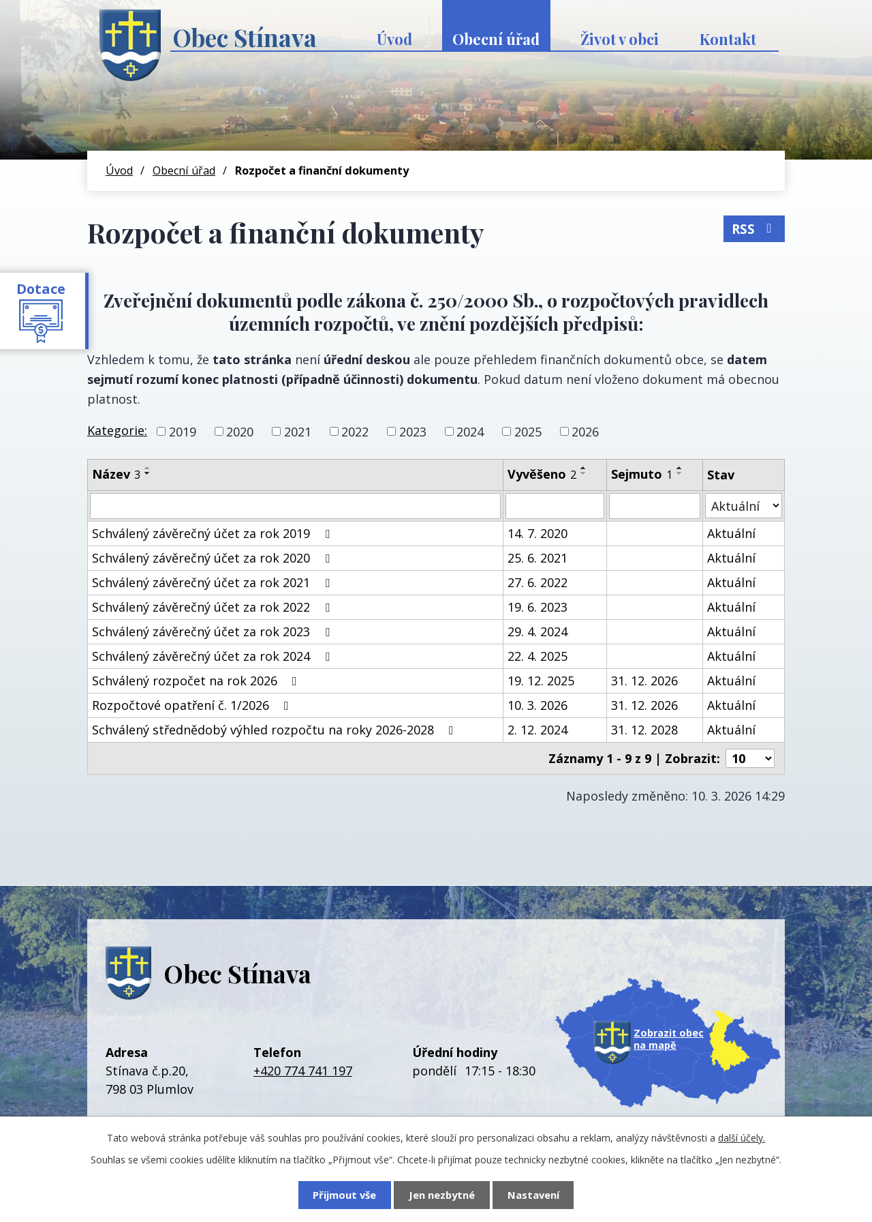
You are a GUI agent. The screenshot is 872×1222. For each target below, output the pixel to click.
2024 (470, 431)
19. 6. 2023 (537, 607)
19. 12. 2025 (541, 680)
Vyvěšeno (542, 474)
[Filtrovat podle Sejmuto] (654, 506)
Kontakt (728, 39)
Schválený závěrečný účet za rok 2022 (213, 607)
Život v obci (619, 39)
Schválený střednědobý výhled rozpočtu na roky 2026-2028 (275, 729)
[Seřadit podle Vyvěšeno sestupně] (583, 473)
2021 (297, 431)
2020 (239, 431)
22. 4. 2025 (537, 656)
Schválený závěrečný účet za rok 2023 (213, 631)
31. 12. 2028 (644, 729)
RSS (754, 228)
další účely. (741, 1137)
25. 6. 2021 (537, 558)
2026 (585, 431)
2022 (355, 431)
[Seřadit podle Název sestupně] (147, 473)
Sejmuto (641, 474)
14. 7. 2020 (537, 533)
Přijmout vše (344, 1195)
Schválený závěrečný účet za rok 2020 (213, 558)
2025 (528, 431)
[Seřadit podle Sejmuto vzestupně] (679, 468)
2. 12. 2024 (537, 729)
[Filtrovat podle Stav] (744, 505)
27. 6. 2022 (537, 582)
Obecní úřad (496, 39)
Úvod (394, 39)
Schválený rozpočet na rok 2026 (197, 680)
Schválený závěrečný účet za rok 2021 (213, 582)
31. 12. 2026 (644, 680)
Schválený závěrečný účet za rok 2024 (213, 656)
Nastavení (533, 1195)
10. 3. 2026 (537, 705)
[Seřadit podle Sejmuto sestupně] (679, 473)
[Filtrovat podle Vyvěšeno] (555, 506)
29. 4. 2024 (537, 631)
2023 (412, 431)
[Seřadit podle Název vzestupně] (147, 468)
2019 (182, 431)
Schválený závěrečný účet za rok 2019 (213, 533)
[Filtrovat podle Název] (295, 506)
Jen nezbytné (442, 1195)
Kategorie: (117, 430)
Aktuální (731, 533)
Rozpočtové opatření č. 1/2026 (193, 705)
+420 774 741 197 (302, 1070)
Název (116, 474)
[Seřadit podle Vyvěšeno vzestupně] (583, 468)
